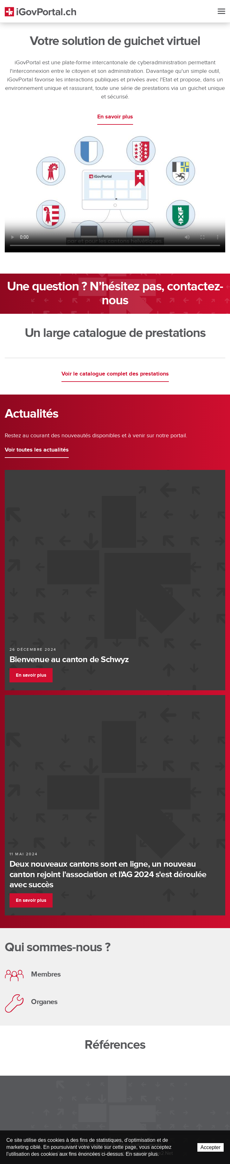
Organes (31, 1003)
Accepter (210, 1147)
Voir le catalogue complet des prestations (115, 373)
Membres (33, 975)
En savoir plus (115, 116)
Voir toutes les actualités (37, 449)
